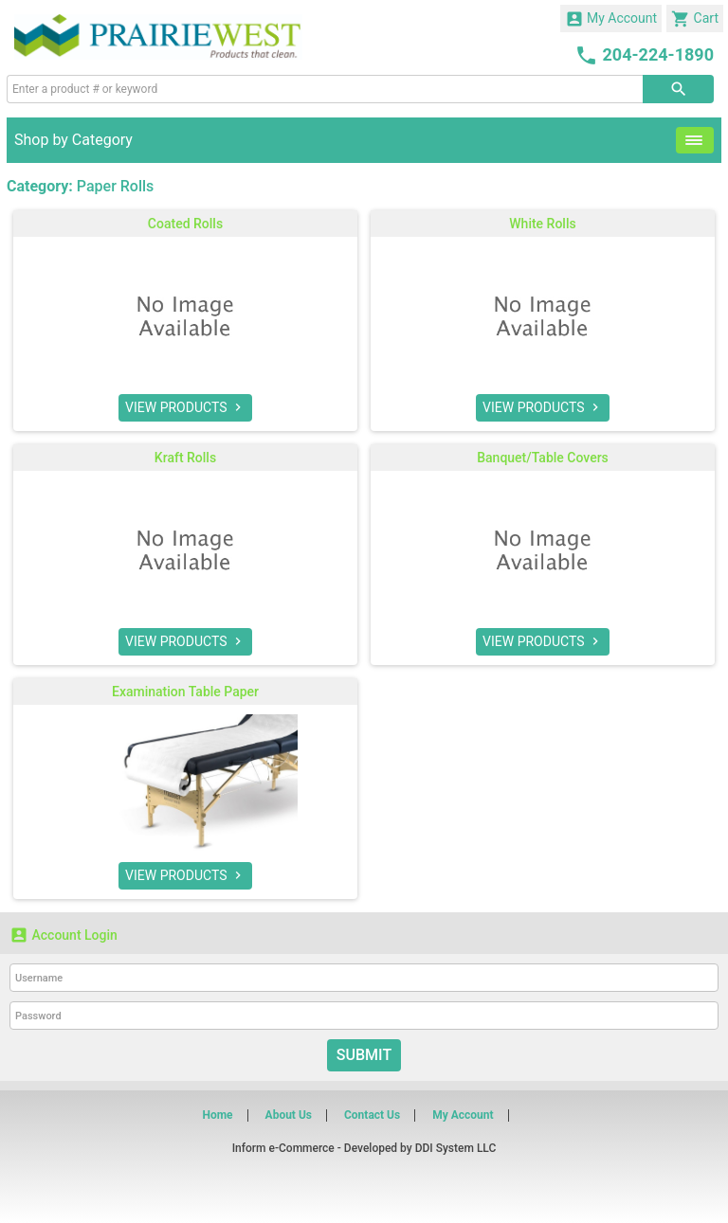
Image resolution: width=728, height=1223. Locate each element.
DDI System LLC (456, 1148)
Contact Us (372, 1115)
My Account (611, 18)
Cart (695, 18)
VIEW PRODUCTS (185, 407)
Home (217, 1115)
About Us (288, 1115)
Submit (364, 1055)
